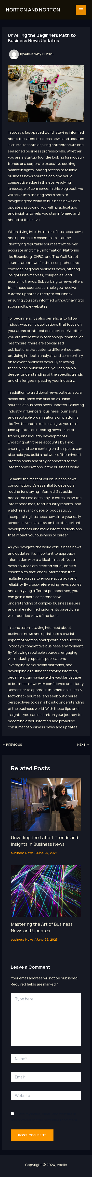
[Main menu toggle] (81, 10)
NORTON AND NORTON (33, 9)
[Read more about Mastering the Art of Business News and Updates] (46, 890)
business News (22, 853)
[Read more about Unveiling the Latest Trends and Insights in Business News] (46, 804)
